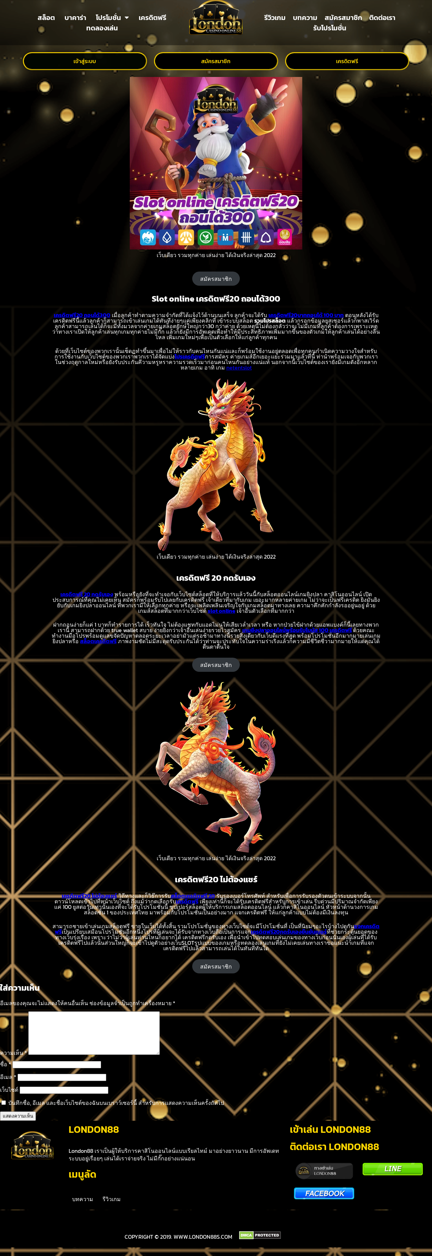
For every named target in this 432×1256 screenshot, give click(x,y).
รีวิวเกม (275, 17)
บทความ (305, 17)
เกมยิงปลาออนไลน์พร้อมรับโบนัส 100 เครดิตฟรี (297, 630)
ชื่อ (5, 1072)
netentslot (239, 367)
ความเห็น (13, 1061)
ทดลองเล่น (102, 28)
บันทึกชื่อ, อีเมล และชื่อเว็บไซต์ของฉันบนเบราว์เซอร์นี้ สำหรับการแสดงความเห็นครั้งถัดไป (116, 1111)
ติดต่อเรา (382, 17)
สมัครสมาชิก (343, 17)
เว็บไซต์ (9, 1098)
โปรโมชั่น (112, 17)
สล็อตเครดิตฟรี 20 (193, 896)
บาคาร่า (75, 17)
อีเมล (8, 1085)
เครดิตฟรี (152, 17)
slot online (221, 611)
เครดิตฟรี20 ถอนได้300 (82, 315)
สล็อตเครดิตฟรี (98, 641)
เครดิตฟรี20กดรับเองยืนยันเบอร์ (289, 932)
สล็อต (46, 17)
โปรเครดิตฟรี (190, 356)
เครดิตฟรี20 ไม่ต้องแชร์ (89, 896)
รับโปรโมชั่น (329, 28)
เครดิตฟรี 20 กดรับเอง (86, 594)
